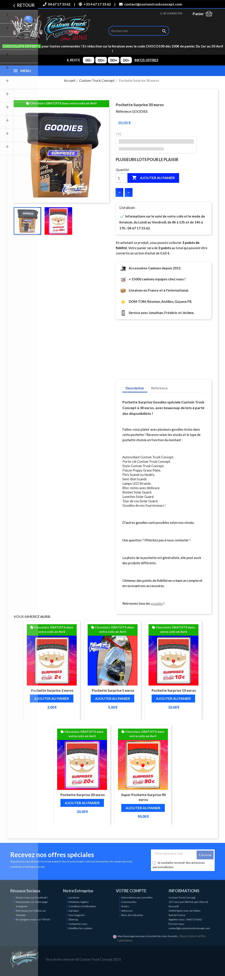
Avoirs (125, 906)
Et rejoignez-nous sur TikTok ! (33, 919)
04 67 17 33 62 (56, 4)
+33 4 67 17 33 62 (95, 4)
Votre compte (131, 890)
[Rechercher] (139, 31)
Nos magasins (77, 915)
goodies (157, 603)
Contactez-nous (78, 923)
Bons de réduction (132, 915)
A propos (74, 910)
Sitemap (73, 919)
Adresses (127, 910)
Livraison (74, 897)
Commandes (129, 901)
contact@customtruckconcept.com (150, 4)
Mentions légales (79, 901)
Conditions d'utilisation (82, 906)
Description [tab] (135, 388)
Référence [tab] (159, 388)
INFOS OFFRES (146, 60)
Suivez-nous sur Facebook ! (32, 897)
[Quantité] (121, 178)
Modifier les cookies (81, 928)
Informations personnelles (137, 897)
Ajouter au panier (153, 178)
